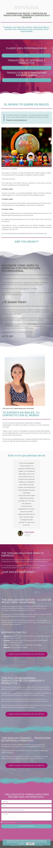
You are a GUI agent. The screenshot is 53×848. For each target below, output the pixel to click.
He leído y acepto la (17, 822)
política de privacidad (24, 822)
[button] (26, 55)
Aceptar (30, 843)
